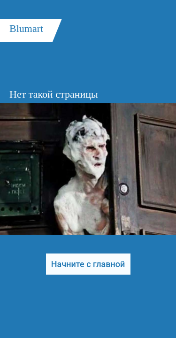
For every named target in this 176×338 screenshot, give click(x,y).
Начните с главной (88, 264)
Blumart (26, 28)
